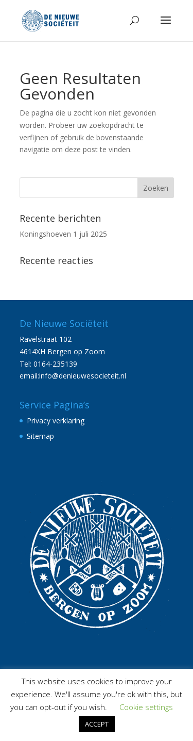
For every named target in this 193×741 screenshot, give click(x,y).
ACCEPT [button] (97, 724)
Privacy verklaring (55, 420)
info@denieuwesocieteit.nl (82, 376)
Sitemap (40, 436)
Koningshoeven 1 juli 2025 (63, 234)
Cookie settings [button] (146, 707)
